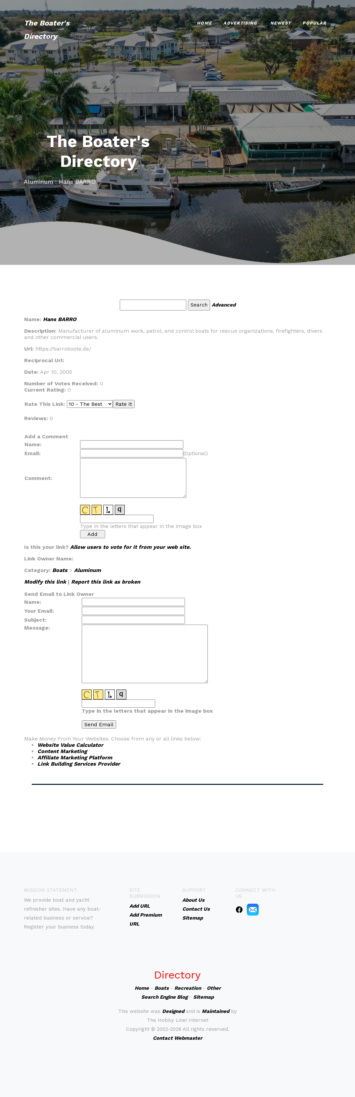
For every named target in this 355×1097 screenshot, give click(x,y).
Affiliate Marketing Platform (74, 757)
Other (214, 988)
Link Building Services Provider (78, 764)
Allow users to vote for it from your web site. (130, 547)
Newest (280, 23)
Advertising (240, 23)
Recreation (187, 988)
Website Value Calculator (70, 745)
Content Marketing (62, 751)
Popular (314, 23)
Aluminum (87, 570)
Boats (59, 570)
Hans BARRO (59, 319)
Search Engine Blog (164, 997)
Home (204, 23)
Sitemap (203, 997)
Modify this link (45, 582)
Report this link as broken (105, 582)
